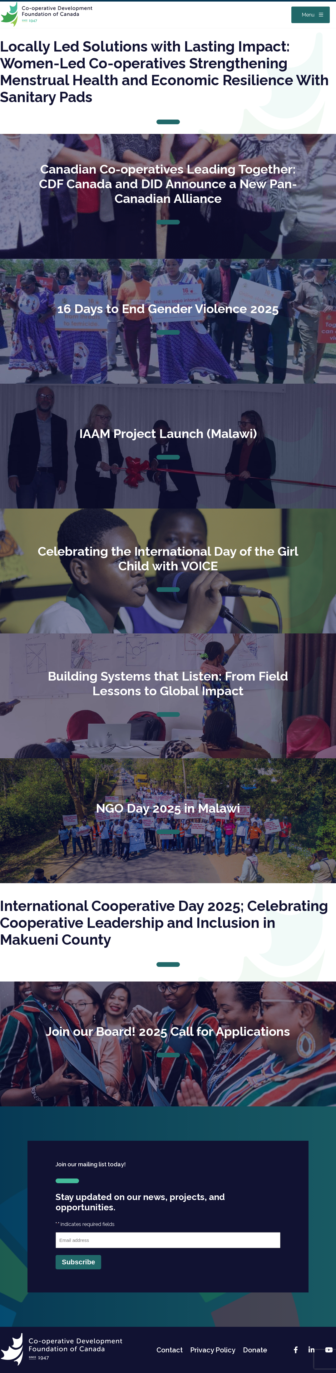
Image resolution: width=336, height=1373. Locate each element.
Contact (169, 1350)
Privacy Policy (212, 1350)
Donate (255, 1350)
